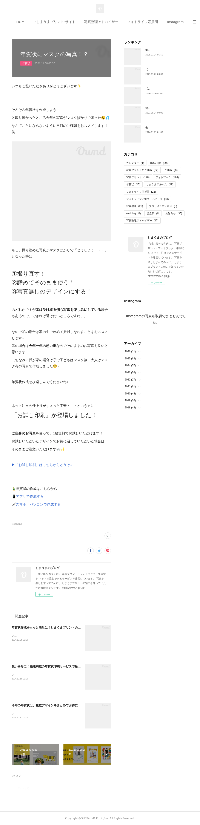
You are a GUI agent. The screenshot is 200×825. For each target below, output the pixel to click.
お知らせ (173, 213)
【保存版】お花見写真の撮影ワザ (164, 69)
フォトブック (167, 177)
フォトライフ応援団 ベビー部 (147, 199)
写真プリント (137, 177)
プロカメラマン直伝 (163, 206)
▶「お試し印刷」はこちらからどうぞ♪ (42, 465)
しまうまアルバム (159, 184)
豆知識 (171, 170)
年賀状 (26, 63)
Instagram (175, 22)
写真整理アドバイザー (101, 22)
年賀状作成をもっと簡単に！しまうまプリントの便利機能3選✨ (55, 627)
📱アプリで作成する (27, 496)
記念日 (153, 213)
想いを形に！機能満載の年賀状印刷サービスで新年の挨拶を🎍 (54, 666)
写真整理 (134, 206)
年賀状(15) (17, 524)
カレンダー (135, 162)
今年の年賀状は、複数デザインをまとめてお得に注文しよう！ (54, 705)
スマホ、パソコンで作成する (38, 504)
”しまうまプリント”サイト (55, 22)
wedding (133, 213)
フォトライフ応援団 (142, 22)
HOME (21, 22)
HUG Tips (159, 162)
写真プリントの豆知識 (142, 170)
